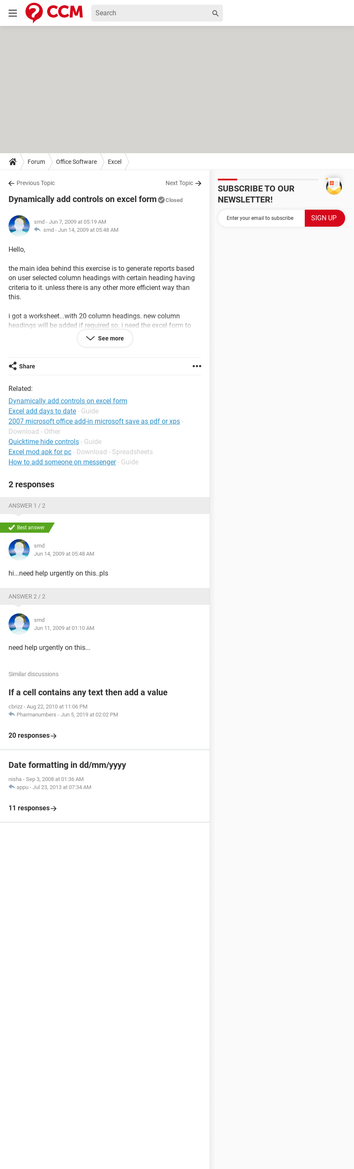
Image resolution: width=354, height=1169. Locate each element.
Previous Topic (36, 183)
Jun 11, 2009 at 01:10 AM (64, 628)
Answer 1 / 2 (26, 505)
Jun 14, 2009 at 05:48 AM (88, 230)
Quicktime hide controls (43, 442)
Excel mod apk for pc (39, 452)
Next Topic (179, 183)
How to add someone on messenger (62, 462)
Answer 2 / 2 (26, 596)
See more (110, 338)
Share (27, 366)
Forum (36, 161)
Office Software (76, 161)
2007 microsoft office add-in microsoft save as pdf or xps (94, 421)
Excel (114, 161)
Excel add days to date (42, 411)
